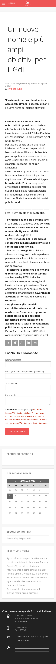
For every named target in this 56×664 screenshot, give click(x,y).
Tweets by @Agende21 (19, 536)
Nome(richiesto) (13, 359)
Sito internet (11, 383)
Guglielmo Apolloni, (27, 83)
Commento (10, 395)
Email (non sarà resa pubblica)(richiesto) (24, 371)
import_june (15, 88)
